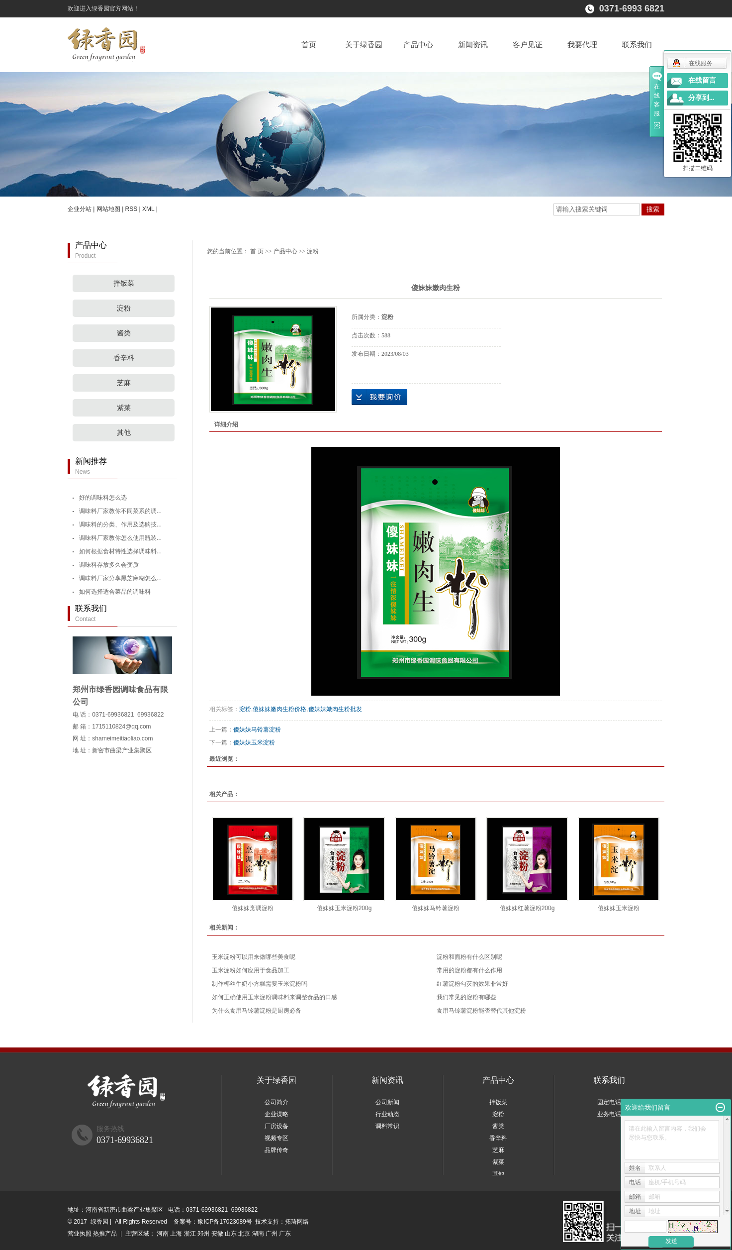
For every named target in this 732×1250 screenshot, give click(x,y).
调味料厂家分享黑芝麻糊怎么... (120, 578)
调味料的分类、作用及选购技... (120, 524)
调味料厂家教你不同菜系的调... (120, 511)
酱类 (124, 333)
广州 (271, 1233)
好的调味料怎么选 (103, 497)
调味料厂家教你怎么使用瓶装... (120, 537)
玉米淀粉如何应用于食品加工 (250, 970)
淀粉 (124, 308)
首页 (308, 44)
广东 (285, 1233)
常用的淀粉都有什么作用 (469, 970)
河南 (163, 1233)
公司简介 (276, 1102)
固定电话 (609, 1102)
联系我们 (637, 44)
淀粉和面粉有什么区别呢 (469, 956)
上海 (176, 1233)
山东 (231, 1233)
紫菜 (124, 408)
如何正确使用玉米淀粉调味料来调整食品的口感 (274, 997)
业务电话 (609, 1114)
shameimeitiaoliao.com (122, 738)
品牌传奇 (276, 1149)
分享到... (701, 98)
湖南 (258, 1233)
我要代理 (582, 44)
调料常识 (387, 1126)
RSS (131, 209)
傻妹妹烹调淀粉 (253, 908)
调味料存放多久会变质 (109, 564)
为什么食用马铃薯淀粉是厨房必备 (256, 1010)
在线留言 (702, 80)
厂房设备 (276, 1126)
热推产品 (105, 1233)
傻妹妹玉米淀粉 (254, 742)
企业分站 (80, 209)
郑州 (203, 1233)
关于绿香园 (363, 44)
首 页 (257, 251)
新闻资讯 (473, 44)
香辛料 (123, 358)
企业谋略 (276, 1114)
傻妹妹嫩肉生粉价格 (279, 709)
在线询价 (379, 397)
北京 (244, 1233)
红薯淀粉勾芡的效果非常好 (472, 983)
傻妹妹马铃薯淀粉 (257, 729)
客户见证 (528, 44)
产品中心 (418, 44)
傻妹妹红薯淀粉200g (527, 908)
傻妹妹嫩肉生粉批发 (335, 709)
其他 (124, 432)
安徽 (217, 1233)
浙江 (190, 1233)
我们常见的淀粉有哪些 (466, 997)
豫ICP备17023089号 (224, 1221)
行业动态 (387, 1114)
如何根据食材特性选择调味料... (120, 551)
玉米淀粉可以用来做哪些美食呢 (253, 956)
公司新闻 (387, 1102)
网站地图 (108, 209)
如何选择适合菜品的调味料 (115, 591)
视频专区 (276, 1138)
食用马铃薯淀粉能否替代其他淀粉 (481, 1010)
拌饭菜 (123, 283)
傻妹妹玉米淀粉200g (344, 908)
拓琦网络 (297, 1221)
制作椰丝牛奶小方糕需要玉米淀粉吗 (259, 983)
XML (148, 209)
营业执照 (80, 1233)
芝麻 (124, 383)
